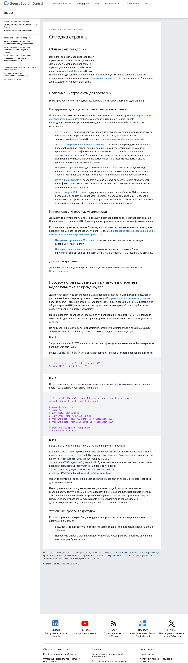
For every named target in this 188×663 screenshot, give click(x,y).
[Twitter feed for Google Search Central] (171, 626)
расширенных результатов (135, 298)
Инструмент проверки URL (70, 167)
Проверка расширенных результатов (75, 249)
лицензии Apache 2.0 (70, 555)
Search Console (74, 71)
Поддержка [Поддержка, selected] (83, 3)
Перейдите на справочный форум (59, 654)
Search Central (26, 4)
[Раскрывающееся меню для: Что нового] (119, 3)
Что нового (110, 3)
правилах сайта (116, 555)
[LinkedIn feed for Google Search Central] (56, 626)
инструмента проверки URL (107, 78)
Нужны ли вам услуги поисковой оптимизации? (107, 655)
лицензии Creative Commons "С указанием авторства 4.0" (131, 552)
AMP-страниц (110, 298)
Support (9, 13)
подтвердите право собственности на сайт (120, 139)
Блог (97, 3)
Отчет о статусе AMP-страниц (71, 192)
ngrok (132, 331)
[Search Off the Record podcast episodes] (143, 626)
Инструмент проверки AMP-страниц (75, 240)
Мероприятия (132, 3)
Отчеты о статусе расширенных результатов (79, 144)
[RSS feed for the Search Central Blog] (114, 626)
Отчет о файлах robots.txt (68, 180)
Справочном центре (60, 271)
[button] (19, 79)
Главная (52, 30)
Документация (59, 3)
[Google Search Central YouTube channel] (85, 626)
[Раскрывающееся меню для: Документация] (70, 3)
